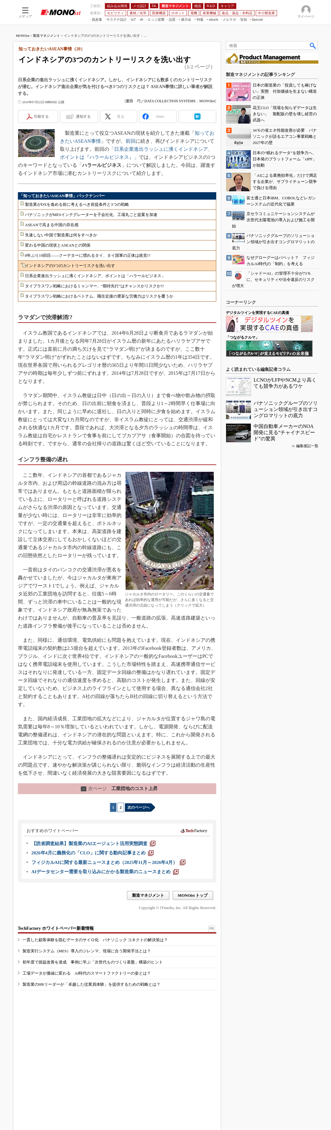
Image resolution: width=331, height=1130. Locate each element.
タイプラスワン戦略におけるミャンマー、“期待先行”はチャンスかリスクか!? (94, 286)
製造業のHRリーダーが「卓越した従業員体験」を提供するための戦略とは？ (91, 984)
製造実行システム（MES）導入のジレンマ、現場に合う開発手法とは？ (87, 951)
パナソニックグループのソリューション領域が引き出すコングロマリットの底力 (286, 409)
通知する (83, 116)
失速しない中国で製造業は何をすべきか (61, 235)
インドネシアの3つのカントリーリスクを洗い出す (70, 265)
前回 (130, 141)
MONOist (23, 35)
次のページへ (138, 807)
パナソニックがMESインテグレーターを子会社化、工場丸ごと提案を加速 (91, 214)
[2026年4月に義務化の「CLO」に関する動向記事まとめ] (92, 852)
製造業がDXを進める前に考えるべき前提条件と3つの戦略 (77, 204)
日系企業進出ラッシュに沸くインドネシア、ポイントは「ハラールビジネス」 (95, 275)
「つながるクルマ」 (242, 337)
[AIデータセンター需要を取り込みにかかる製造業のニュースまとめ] (105, 871)
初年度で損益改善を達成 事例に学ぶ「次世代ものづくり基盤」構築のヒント (93, 962)
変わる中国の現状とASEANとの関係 (57, 245)
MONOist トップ (193, 895)
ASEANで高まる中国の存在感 (51, 224)
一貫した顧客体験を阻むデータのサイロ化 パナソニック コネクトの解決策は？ (95, 939)
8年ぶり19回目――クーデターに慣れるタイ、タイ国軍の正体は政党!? (88, 255)
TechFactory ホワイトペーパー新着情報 (56, 928)
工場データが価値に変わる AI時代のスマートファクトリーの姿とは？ (87, 973)
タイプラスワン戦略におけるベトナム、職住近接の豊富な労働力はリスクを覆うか (99, 296)
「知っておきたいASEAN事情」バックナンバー (62, 195)
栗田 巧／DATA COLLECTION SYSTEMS (161, 101)
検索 (313, 45)
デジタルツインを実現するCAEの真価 (257, 313)
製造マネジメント (46, 35)
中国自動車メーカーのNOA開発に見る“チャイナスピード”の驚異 (284, 432)
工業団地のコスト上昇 (119, 788)
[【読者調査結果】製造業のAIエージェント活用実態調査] (93, 843)
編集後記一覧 (307, 446)
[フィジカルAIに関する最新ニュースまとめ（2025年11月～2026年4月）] (108, 862)
